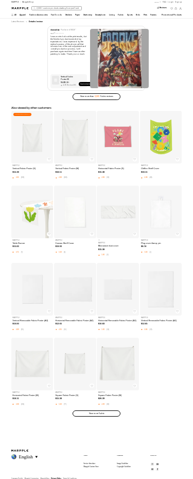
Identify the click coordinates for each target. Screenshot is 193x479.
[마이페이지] (180, 8)
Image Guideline (122, 464)
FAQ (164, 2)
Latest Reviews (17, 22)
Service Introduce (89, 464)
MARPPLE (15, 2)
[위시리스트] (171, 8)
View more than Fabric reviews (96, 96)
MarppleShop (27, 2)
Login (170, 2)
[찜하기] (49, 159)
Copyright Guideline (124, 467)
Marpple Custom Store (91, 467)
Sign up (178, 2)
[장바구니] (175, 8)
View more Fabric (96, 413)
